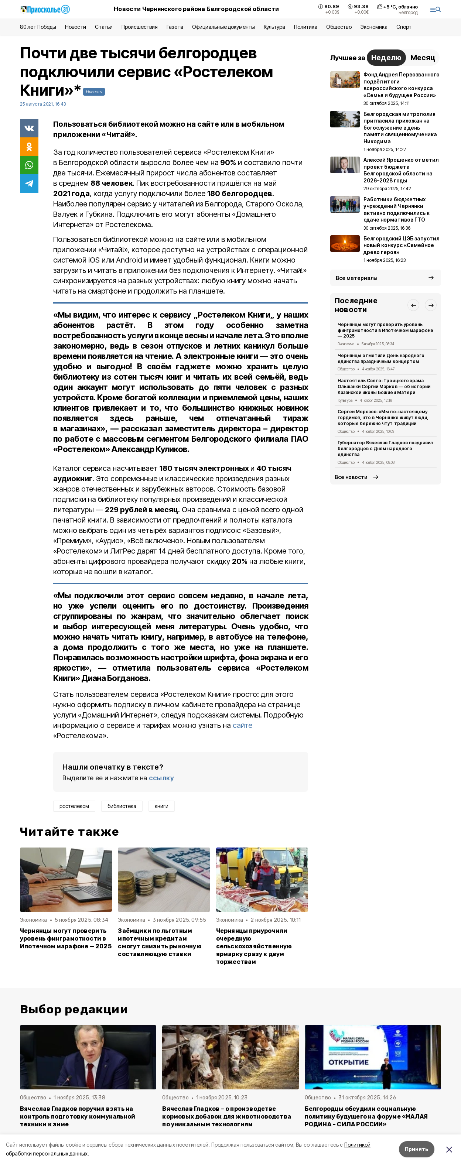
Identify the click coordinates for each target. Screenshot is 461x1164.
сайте (242, 725)
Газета (175, 27)
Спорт (404, 27)
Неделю (386, 57)
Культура (274, 27)
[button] (413, 305)
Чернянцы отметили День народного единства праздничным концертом (381, 358)
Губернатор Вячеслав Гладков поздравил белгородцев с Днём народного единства (385, 448)
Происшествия (140, 27)
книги (161, 806)
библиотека (121, 806)
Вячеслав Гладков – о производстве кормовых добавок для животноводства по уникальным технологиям (226, 1116)
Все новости (351, 477)
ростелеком (74, 806)
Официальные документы (223, 27)
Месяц (422, 57)
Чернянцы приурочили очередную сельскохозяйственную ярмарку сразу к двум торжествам (254, 946)
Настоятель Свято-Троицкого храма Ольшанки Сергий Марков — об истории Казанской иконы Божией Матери (384, 386)
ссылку (161, 778)
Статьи (104, 27)
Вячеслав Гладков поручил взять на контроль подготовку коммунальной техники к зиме (77, 1116)
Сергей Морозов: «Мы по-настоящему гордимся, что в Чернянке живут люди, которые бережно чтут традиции (383, 417)
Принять (416, 1149)
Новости (75, 27)
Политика (305, 27)
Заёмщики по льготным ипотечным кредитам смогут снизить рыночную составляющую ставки (159, 942)
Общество (338, 27)
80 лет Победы (38, 27)
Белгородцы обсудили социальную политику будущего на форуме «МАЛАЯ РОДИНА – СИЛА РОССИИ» (366, 1116)
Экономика (374, 27)
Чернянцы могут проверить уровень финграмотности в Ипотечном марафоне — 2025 (66, 938)
